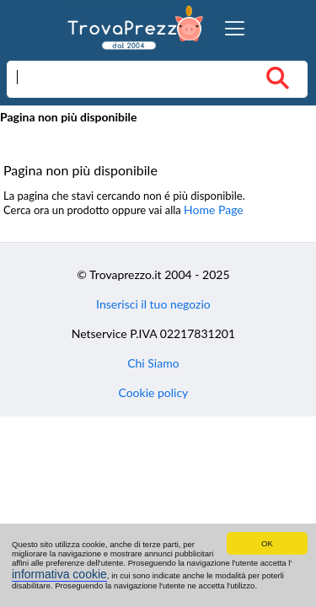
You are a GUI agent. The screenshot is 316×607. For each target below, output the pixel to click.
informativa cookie (59, 574)
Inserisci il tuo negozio (153, 304)
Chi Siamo (153, 363)
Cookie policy (153, 392)
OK (267, 543)
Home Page (214, 209)
